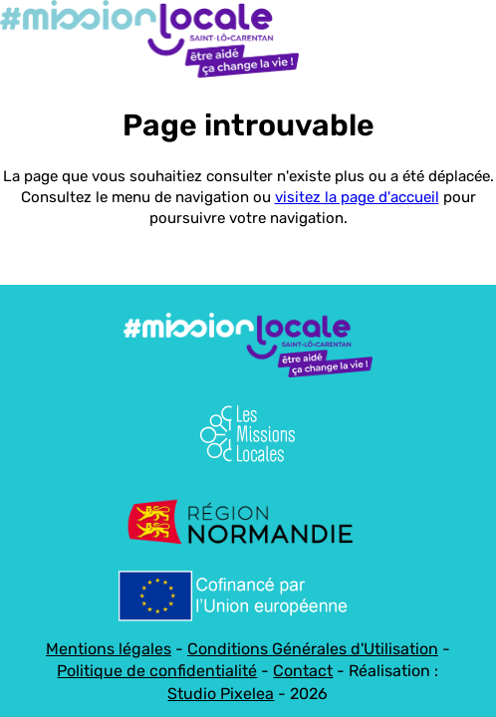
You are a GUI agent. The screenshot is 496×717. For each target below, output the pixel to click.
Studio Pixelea (220, 693)
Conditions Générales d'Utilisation (312, 648)
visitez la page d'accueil (357, 197)
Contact (303, 670)
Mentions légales (108, 648)
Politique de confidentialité (157, 670)
